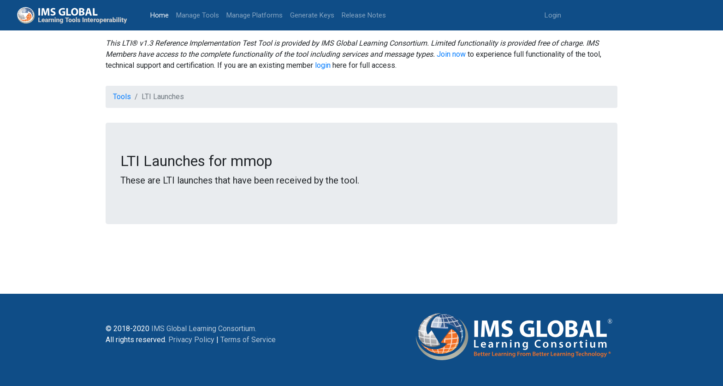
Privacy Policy (191, 339)
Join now (451, 54)
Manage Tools (197, 15)
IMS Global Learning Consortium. (203, 328)
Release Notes (364, 15)
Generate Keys (312, 15)
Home (161, 14)
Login (553, 15)
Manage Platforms (254, 15)
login (323, 65)
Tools (122, 96)
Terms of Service (248, 339)
